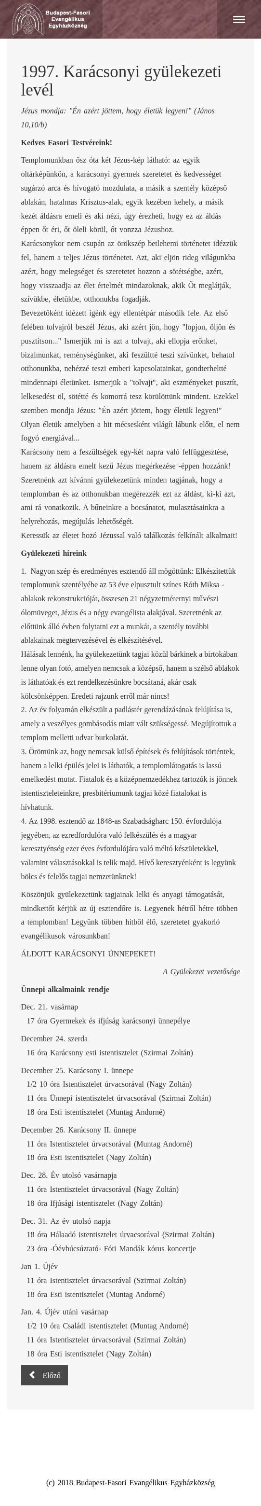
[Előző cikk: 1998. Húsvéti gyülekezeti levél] (44, 1375)
